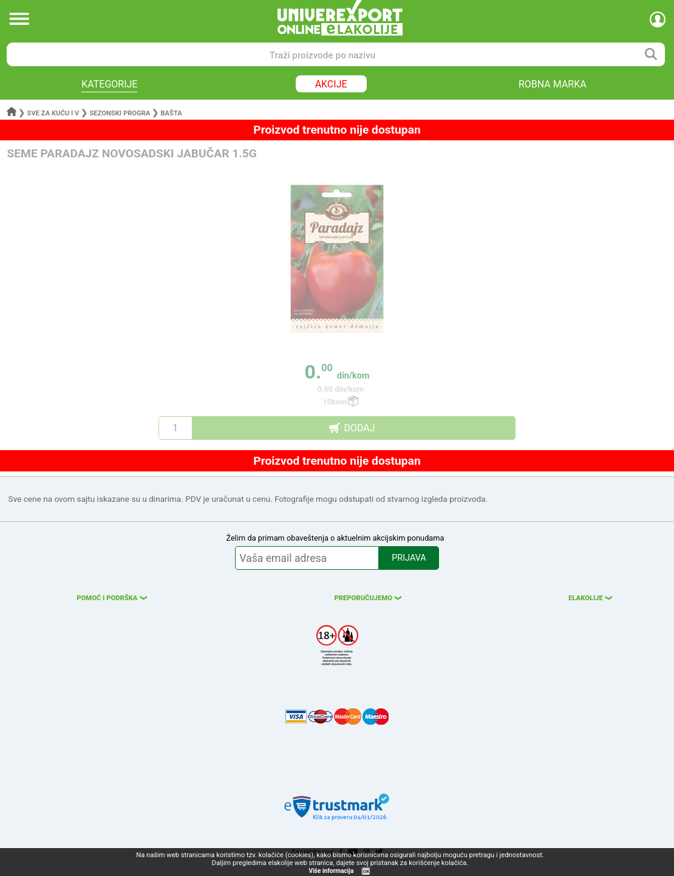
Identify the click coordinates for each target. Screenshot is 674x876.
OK (366, 871)
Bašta (171, 113)
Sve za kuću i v (53, 113)
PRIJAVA (409, 558)
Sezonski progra (119, 113)
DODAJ (359, 428)
